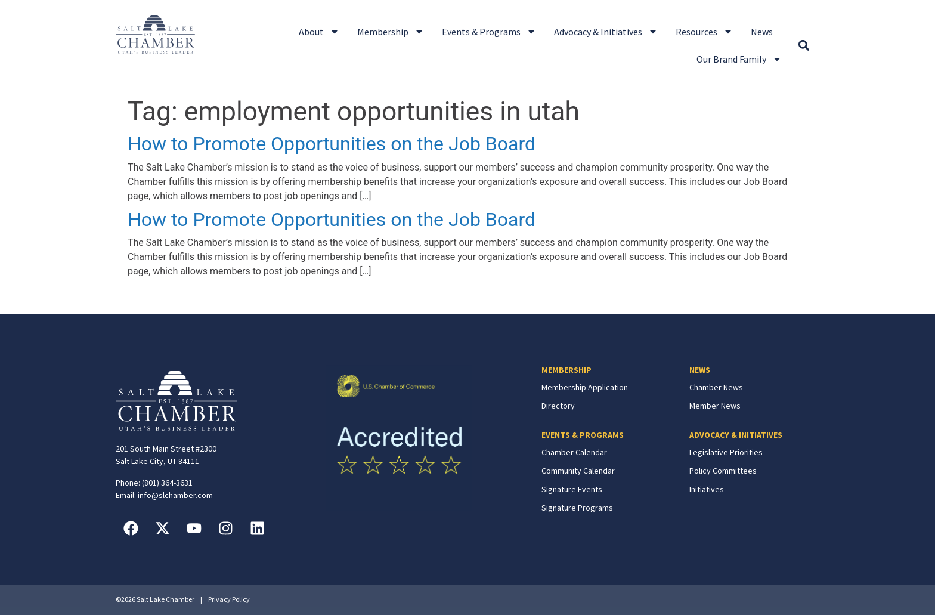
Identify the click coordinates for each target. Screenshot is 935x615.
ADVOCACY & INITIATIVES (735, 434)
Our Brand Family (739, 59)
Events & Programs (489, 31)
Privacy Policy (229, 599)
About (319, 31)
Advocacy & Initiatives (606, 31)
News (762, 32)
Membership (390, 31)
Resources (704, 31)
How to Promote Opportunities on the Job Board (331, 143)
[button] (803, 45)
